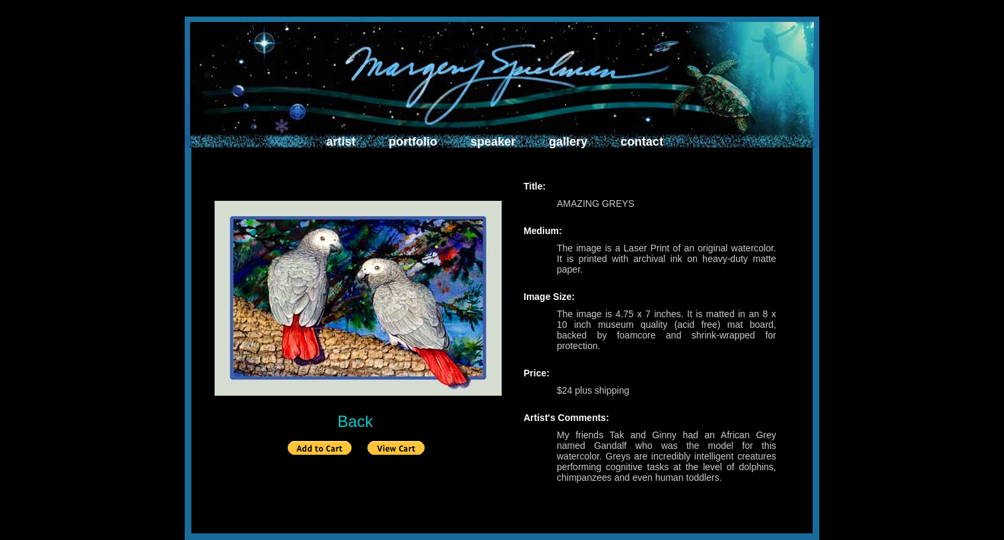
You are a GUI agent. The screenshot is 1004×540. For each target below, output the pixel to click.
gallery (568, 141)
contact (642, 141)
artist (340, 141)
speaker (493, 141)
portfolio (413, 141)
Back (355, 421)
